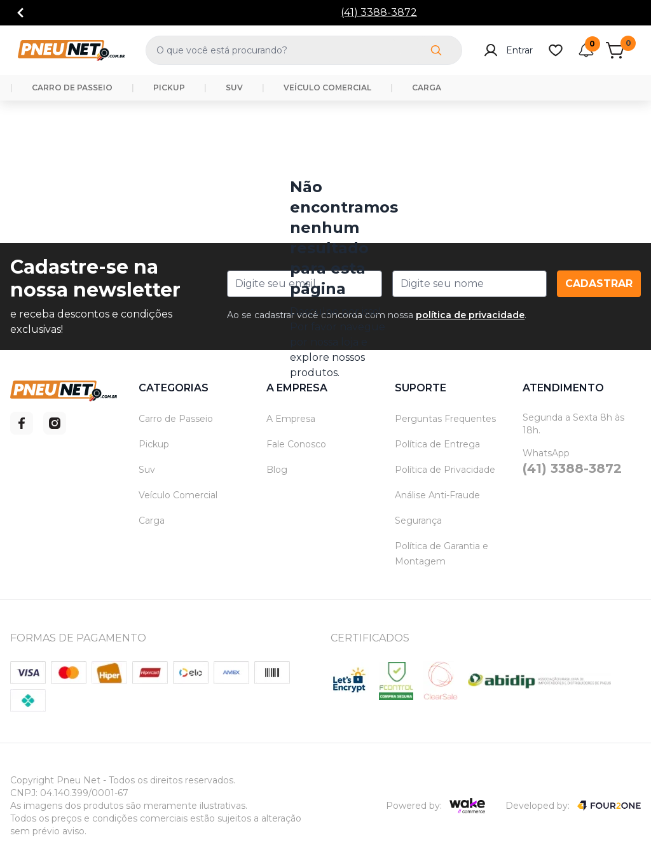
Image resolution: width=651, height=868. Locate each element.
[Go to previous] (20, 12)
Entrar (508, 50)
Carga (152, 520)
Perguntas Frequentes (445, 418)
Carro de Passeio (176, 418)
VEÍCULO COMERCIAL (327, 87)
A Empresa (290, 418)
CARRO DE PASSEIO (72, 87)
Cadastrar (599, 283)
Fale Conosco (296, 444)
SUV (234, 87)
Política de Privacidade (445, 469)
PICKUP (169, 87)
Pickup (154, 444)
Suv (147, 469)
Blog (276, 469)
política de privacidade (470, 315)
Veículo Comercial (178, 495)
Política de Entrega (437, 444)
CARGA (426, 87)
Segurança (418, 520)
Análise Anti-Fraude (437, 495)
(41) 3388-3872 (379, 12)
